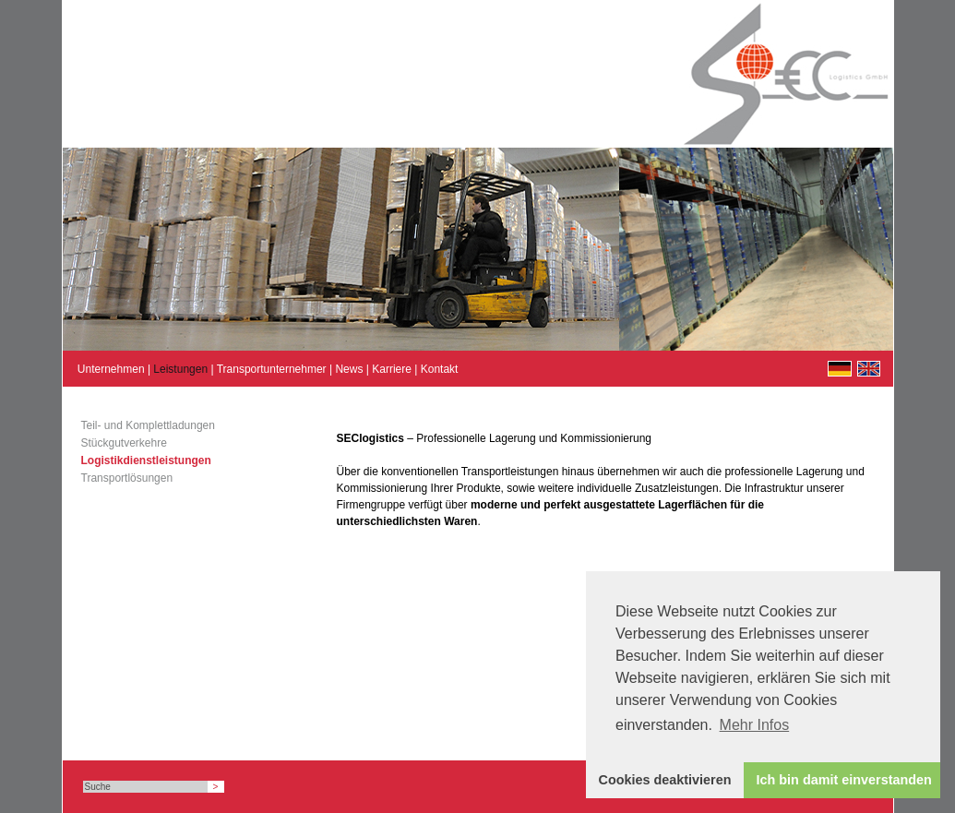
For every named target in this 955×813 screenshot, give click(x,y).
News (349, 369)
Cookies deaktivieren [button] (665, 779)
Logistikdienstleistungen (146, 460)
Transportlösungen (127, 478)
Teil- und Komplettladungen (148, 425)
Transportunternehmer (272, 369)
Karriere (392, 369)
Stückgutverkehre (124, 442)
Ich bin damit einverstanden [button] (844, 779)
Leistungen (180, 369)
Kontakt (440, 369)
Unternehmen (111, 369)
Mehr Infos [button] (755, 725)
